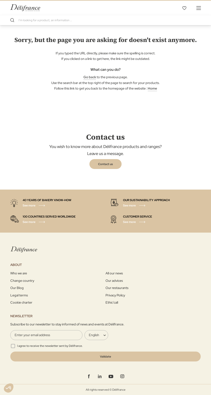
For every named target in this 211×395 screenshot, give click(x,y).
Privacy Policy (115, 295)
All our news (114, 273)
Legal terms (19, 295)
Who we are (18, 273)
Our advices (114, 280)
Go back (89, 77)
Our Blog (17, 288)
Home (152, 88)
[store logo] (25, 7)
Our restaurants (117, 288)
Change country (22, 280)
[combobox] (105, 20)
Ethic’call (112, 302)
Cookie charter (21, 302)
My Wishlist (184, 8)
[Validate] (105, 356)
